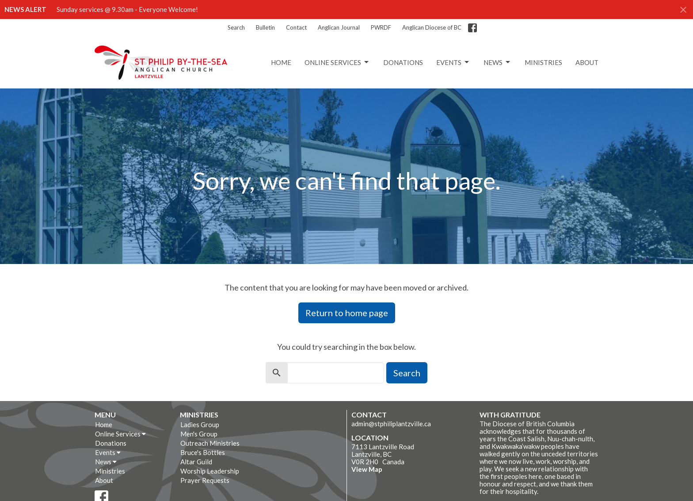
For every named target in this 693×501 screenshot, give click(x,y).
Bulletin (265, 27)
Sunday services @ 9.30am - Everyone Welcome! (127, 9)
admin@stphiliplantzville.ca (391, 424)
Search (236, 27)
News (497, 62)
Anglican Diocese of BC (431, 27)
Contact (296, 27)
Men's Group (198, 434)
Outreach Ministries (210, 443)
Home (281, 62)
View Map (366, 469)
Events (453, 62)
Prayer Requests (204, 480)
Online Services (337, 62)
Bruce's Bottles (202, 452)
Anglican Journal (339, 27)
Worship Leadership (209, 471)
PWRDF (381, 27)
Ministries (543, 62)
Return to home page (346, 312)
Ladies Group (199, 424)
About (586, 62)
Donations (403, 62)
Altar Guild (196, 462)
